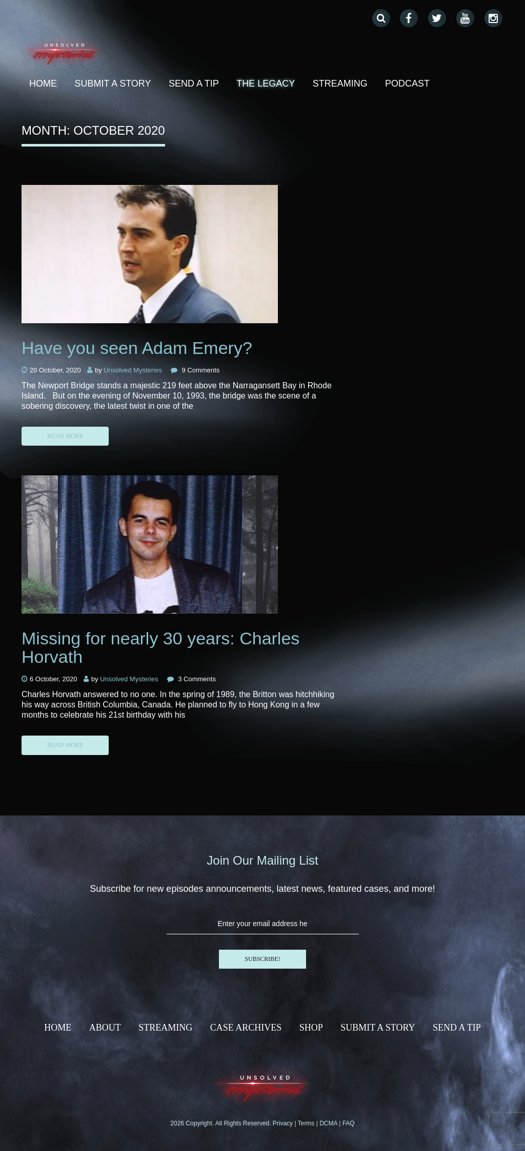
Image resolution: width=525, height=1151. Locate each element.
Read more (65, 436)
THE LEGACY (265, 83)
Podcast (407, 83)
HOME (57, 1027)
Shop (311, 1027)
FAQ (348, 1123)
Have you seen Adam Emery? (137, 348)
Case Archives (246, 1027)
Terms (307, 1123)
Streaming (340, 83)
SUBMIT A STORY (112, 83)
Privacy (284, 1123)
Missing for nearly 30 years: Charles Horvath (160, 647)
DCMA (329, 1123)
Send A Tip (194, 83)
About (105, 1027)
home (43, 83)
